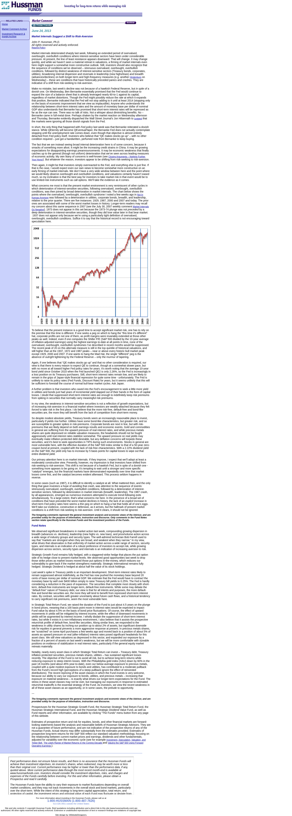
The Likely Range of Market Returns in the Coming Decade (73, 743)
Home (5, 24)
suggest (138, 118)
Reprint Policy (38, 47)
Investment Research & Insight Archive (13, 35)
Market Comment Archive (14, 29)
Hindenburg (135, 77)
